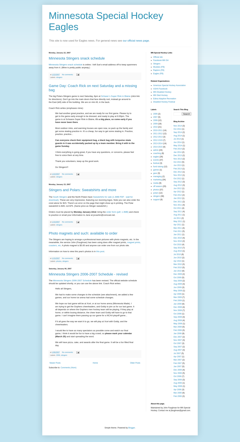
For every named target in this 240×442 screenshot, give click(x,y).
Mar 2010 (178, 264)
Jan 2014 (178, 152)
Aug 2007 (178, 350)
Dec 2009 (178, 274)
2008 (155, 120)
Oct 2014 (178, 129)
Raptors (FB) (158, 70)
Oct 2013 (178, 162)
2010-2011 (157, 130)
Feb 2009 (178, 300)
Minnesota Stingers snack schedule (77, 58)
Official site (158, 57)
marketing (157, 180)
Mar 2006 (178, 393)
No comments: (68, 75)
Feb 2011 (178, 231)
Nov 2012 (178, 175)
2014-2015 (157, 147)
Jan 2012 (178, 198)
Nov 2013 (178, 159)
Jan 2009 (178, 304)
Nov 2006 (178, 373)
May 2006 (178, 386)
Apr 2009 (178, 294)
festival (156, 163)
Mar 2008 (178, 327)
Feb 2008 (178, 330)
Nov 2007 (178, 340)
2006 (58, 355)
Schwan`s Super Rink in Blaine (115, 96)
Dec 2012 (178, 172)
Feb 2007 (178, 363)
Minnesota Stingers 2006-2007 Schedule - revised (88, 274)
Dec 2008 (178, 307)
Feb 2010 (178, 267)
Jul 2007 (177, 353)
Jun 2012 (178, 188)
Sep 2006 (178, 380)
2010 (155, 127)
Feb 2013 (178, 169)
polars (156, 193)
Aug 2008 (178, 320)
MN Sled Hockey (160, 95)
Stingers (156, 64)
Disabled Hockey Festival (164, 102)
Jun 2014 (178, 142)
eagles (156, 157)
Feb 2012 (178, 195)
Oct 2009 (178, 277)
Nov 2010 (178, 241)
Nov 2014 (178, 126)
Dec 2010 (178, 238)
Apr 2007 (178, 356)
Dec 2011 (178, 202)
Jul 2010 (177, 254)
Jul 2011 (177, 218)
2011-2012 (157, 133)
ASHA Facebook (160, 89)
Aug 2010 (178, 251)
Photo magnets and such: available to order (83, 233)
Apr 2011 (178, 225)
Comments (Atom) (68, 367)
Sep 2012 (178, 182)
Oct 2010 (178, 244)
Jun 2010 (178, 257)
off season (157, 186)
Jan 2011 (178, 234)
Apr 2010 (178, 261)
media (156, 183)
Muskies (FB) (159, 67)
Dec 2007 (178, 337)
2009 (155, 124)
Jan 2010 (178, 271)
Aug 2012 (178, 185)
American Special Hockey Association (169, 85)
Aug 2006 (178, 383)
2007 (155, 117)
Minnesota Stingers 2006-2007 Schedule (72, 280)
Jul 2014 (177, 139)
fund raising (158, 166)
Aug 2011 (178, 215)
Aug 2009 (178, 284)
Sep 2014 (178, 132)
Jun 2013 (178, 165)
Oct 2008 (178, 314)
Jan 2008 (178, 333)
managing (157, 176)
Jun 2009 (178, 287)
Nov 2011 (178, 205)
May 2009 (178, 290)
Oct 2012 (178, 178)
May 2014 (178, 145)
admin (156, 150)
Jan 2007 (178, 366)
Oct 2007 (178, 343)
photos (58, 261)
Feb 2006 (178, 396)
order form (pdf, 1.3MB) (117, 212)
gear (155, 173)
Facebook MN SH (161, 60)
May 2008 (178, 323)
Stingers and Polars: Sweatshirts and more (82, 190)
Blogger (131, 428)
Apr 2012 (178, 192)
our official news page (136, 40)
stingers (59, 77)
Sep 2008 (178, 317)
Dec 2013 (178, 155)
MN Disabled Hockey (162, 92)
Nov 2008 (178, 310)
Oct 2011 (178, 208)
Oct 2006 (178, 376)
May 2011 (178, 221)
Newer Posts (55, 363)
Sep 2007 (178, 347)
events (156, 160)
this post (100, 251)
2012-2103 (157, 140)
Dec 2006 (178, 370)
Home (95, 363)
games (156, 170)
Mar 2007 (178, 360)
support (156, 199)
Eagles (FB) (158, 73)
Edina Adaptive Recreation (164, 99)
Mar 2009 (178, 297)
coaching (157, 153)
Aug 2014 (178, 136)
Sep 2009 (178, 281)
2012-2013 (157, 137)
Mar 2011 (178, 228)
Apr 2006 (178, 389)
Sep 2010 (178, 248)
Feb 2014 (178, 149)
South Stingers (60, 197)
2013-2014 (157, 143)
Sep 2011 (178, 211)
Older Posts (135, 363)
